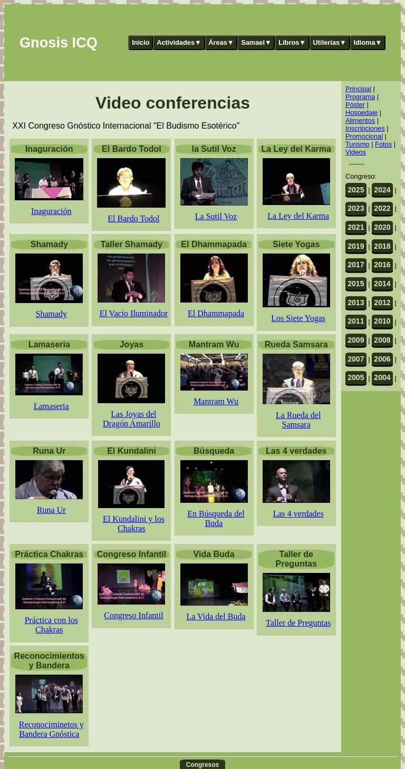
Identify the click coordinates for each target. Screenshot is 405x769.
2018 (382, 246)
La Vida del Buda (216, 616)
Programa (360, 97)
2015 (356, 283)
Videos (355, 152)
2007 (356, 359)
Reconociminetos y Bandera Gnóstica (51, 729)
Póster (355, 105)
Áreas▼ (221, 42)
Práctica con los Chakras (51, 625)
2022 (382, 208)
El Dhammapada (216, 313)
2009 (356, 340)
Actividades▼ (179, 42)
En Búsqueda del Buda (215, 518)
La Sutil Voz (216, 216)
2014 (382, 283)
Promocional (364, 136)
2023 (356, 208)
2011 (356, 321)
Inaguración (51, 211)
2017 (356, 264)
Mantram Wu (216, 401)
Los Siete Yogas (298, 318)
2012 (382, 302)
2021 (356, 227)
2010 (382, 321)
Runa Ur (51, 509)
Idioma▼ (367, 42)
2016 (382, 264)
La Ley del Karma (298, 215)
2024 (382, 190)
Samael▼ (256, 42)
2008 (382, 340)
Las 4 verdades (298, 513)
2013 (356, 302)
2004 (382, 377)
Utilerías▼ (329, 42)
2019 (356, 246)
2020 (382, 227)
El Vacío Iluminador (134, 313)
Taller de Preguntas (298, 622)
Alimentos (360, 120)
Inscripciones (365, 128)
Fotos (383, 144)
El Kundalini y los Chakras (134, 523)
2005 (356, 377)
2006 (382, 359)
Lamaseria (51, 406)
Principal (358, 89)
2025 (356, 190)
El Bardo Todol (133, 218)
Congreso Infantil (133, 615)
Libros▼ (292, 42)
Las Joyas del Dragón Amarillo (131, 419)
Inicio (140, 42)
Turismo (357, 144)
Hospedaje (361, 112)
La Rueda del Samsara (298, 420)
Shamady (52, 313)
